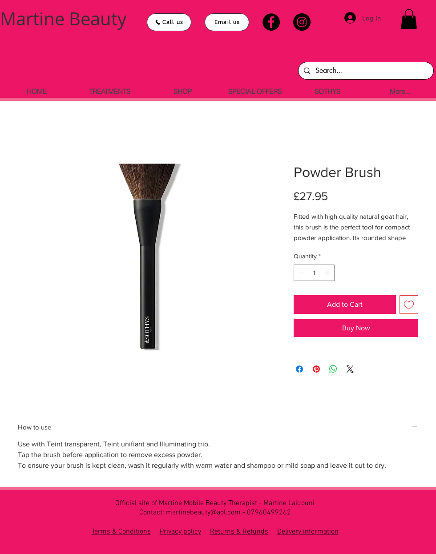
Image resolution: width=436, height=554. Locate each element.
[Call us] (169, 22)
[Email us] (227, 22)
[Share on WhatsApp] (333, 369)
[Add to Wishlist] (409, 304)
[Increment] (327, 273)
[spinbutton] (314, 273)
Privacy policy (180, 531)
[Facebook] (271, 22)
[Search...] (365, 70)
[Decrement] (300, 273)
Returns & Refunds (239, 531)
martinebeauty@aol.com (203, 512)
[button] (408, 19)
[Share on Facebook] (299, 369)
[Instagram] (302, 22)
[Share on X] (350, 369)
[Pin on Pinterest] (316, 369)
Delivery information (308, 531)
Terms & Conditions (121, 531)
